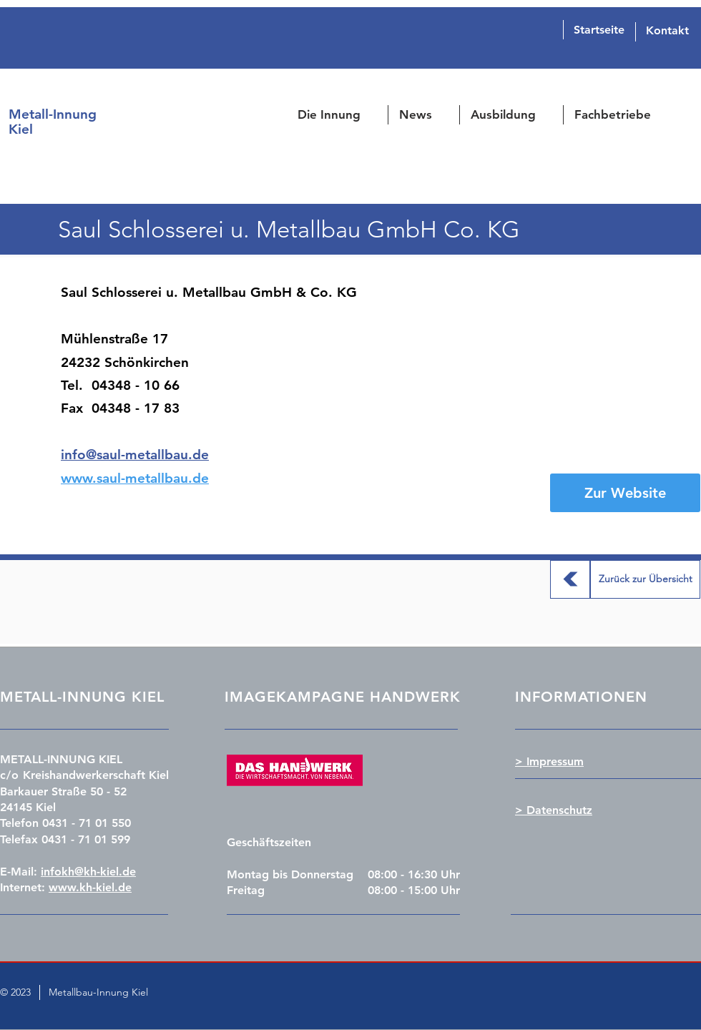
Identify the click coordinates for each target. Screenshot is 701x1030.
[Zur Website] (625, 493)
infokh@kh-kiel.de (88, 871)
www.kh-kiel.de (90, 887)
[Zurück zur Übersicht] (570, 579)
